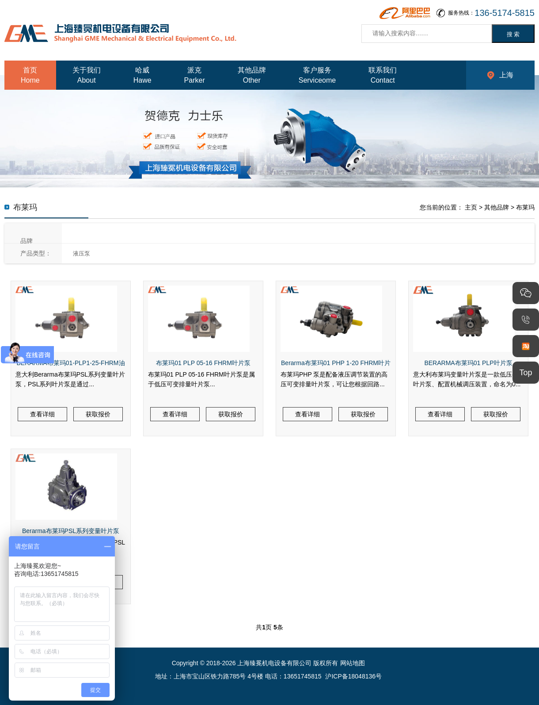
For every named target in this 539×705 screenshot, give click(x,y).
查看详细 (42, 414)
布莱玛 (525, 207)
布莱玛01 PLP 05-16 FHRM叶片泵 (203, 362)
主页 (471, 207)
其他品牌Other (252, 75)
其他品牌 (496, 207)
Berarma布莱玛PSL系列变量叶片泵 (70, 530)
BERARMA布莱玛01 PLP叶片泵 (468, 362)
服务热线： (491, 13)
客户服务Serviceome (317, 75)
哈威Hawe (142, 75)
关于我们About (86, 75)
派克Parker (194, 75)
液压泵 (81, 253)
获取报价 (98, 414)
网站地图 (352, 663)
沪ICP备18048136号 (353, 676)
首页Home (30, 75)
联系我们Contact (382, 75)
